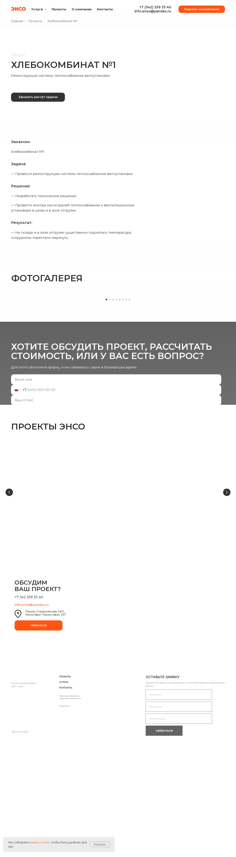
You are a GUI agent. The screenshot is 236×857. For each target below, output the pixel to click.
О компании (81, 9)
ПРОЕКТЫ (65, 786)
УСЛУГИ (63, 792)
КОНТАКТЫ (65, 797)
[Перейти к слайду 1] (106, 401)
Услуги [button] (37, 9)
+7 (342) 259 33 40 (155, 7)
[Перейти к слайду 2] (109, 401)
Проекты (59, 9)
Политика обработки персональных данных (70, 807)
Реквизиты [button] (64, 816)
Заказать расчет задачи (38, 97)
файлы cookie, (40, 842)
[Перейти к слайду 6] (123, 401)
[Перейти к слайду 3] (113, 401)
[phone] (179, 829)
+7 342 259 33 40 (29, 707)
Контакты (105, 9)
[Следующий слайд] (226, 595)
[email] (116, 502)
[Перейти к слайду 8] (129, 401)
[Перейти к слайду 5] (119, 401)
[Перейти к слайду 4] (116, 401)
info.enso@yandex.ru (153, 11)
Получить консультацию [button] (201, 9)
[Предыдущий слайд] (9, 595)
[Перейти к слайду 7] (126, 401)
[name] (116, 481)
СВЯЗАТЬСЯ (38, 735)
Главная (17, 21)
